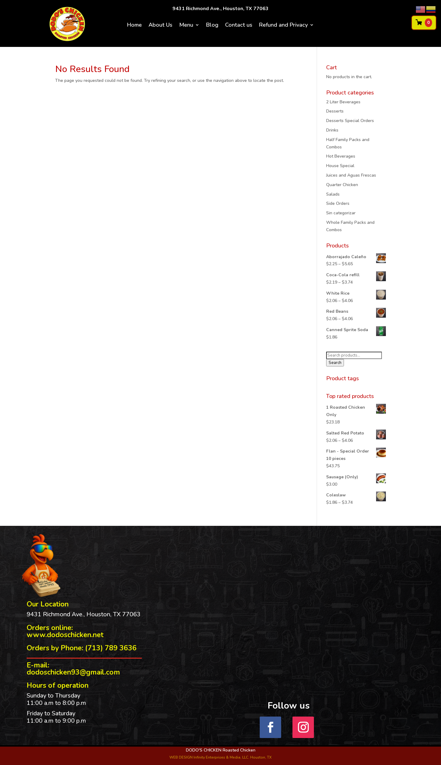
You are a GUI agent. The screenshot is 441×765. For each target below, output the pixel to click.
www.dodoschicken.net (65, 635)
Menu (186, 26)
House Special (340, 166)
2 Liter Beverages (343, 102)
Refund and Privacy (283, 26)
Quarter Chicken (342, 185)
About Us (160, 26)
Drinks (332, 130)
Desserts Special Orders (350, 121)
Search (335, 362)
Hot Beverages (340, 156)
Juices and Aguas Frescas (351, 175)
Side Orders (337, 203)
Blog (212, 26)
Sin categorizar (341, 213)
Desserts (335, 111)
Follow (326, 727)
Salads (333, 194)
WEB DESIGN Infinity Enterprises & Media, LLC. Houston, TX (220, 757)
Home (134, 26)
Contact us (238, 26)
